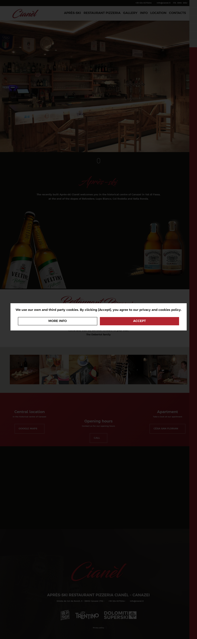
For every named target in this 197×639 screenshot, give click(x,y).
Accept (139, 321)
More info (57, 321)
